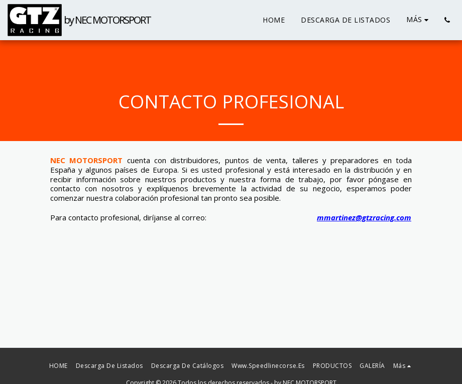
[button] (447, 20)
